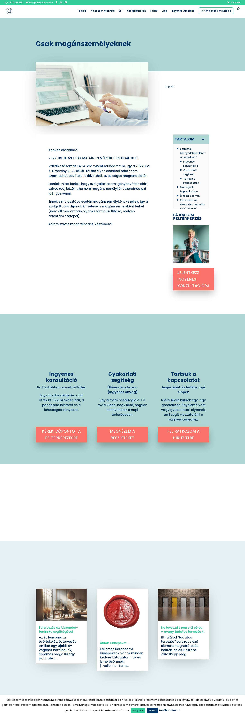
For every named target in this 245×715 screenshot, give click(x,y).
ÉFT (121, 11)
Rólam (154, 11)
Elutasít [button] (152, 710)
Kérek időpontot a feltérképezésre (61, 435)
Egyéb (169, 86)
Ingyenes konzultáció (61, 377)
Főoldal (81, 11)
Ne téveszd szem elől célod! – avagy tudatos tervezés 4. (183, 629)
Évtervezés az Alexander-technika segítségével (58, 629)
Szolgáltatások (136, 11)
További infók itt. (169, 710)
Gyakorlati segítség (122, 377)
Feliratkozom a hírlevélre (183, 435)
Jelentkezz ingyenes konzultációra (193, 279)
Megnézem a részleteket (122, 435)
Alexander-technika (103, 11)
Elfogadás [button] (138, 710)
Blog (164, 11)
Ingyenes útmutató (183, 11)
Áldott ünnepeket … (114, 643)
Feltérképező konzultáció (216, 10)
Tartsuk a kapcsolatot (183, 377)
